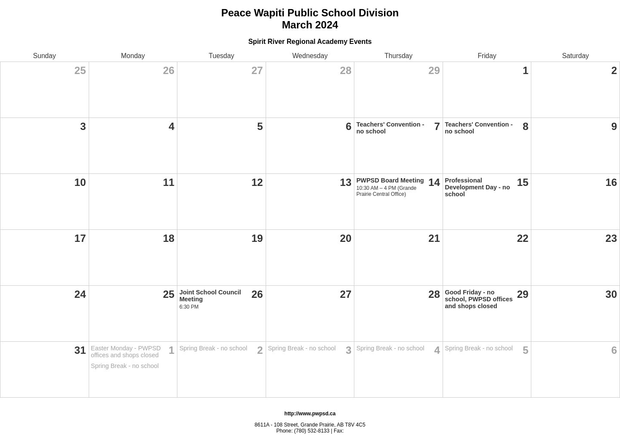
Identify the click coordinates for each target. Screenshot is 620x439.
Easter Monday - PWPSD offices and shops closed (126, 352)
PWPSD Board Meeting (390, 180)
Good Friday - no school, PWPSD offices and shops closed (479, 299)
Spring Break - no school (125, 365)
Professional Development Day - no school (477, 187)
